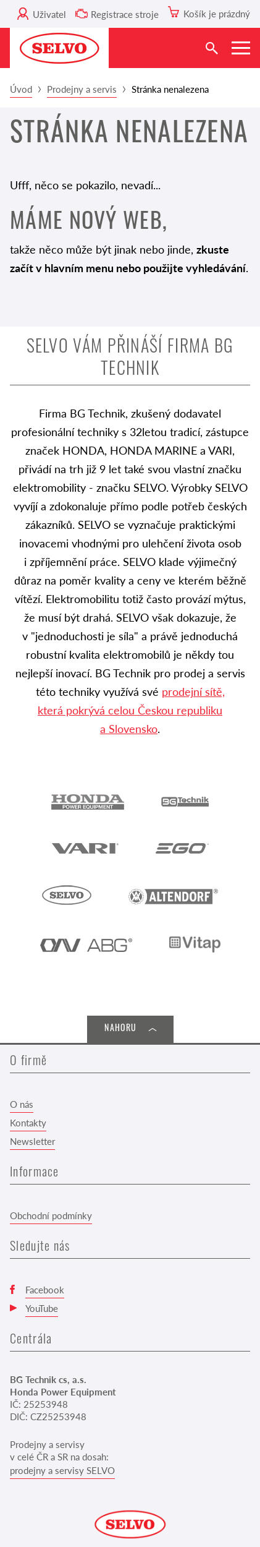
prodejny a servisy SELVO (62, 1469)
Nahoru (120, 1029)
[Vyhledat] (211, 48)
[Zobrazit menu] (241, 48)
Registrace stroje (125, 13)
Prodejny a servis (82, 88)
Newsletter (32, 1140)
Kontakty (28, 1122)
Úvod (21, 88)
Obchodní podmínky (51, 1215)
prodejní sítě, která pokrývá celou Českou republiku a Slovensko (131, 710)
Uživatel (49, 13)
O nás (21, 1103)
